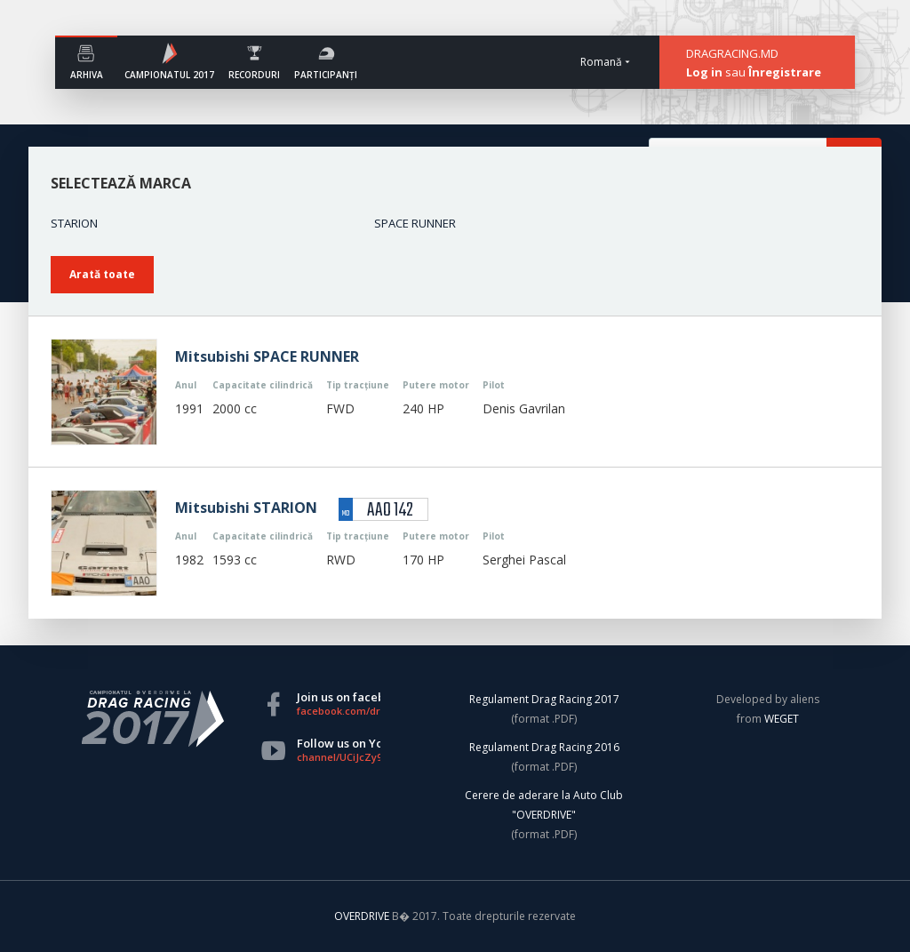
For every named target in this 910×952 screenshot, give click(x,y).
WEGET (781, 718)
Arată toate (102, 274)
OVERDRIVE (363, 916)
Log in (704, 72)
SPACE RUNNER (415, 223)
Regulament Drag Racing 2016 (544, 747)
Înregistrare (784, 72)
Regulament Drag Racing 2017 (544, 699)
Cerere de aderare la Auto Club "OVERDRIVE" (544, 805)
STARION (74, 223)
